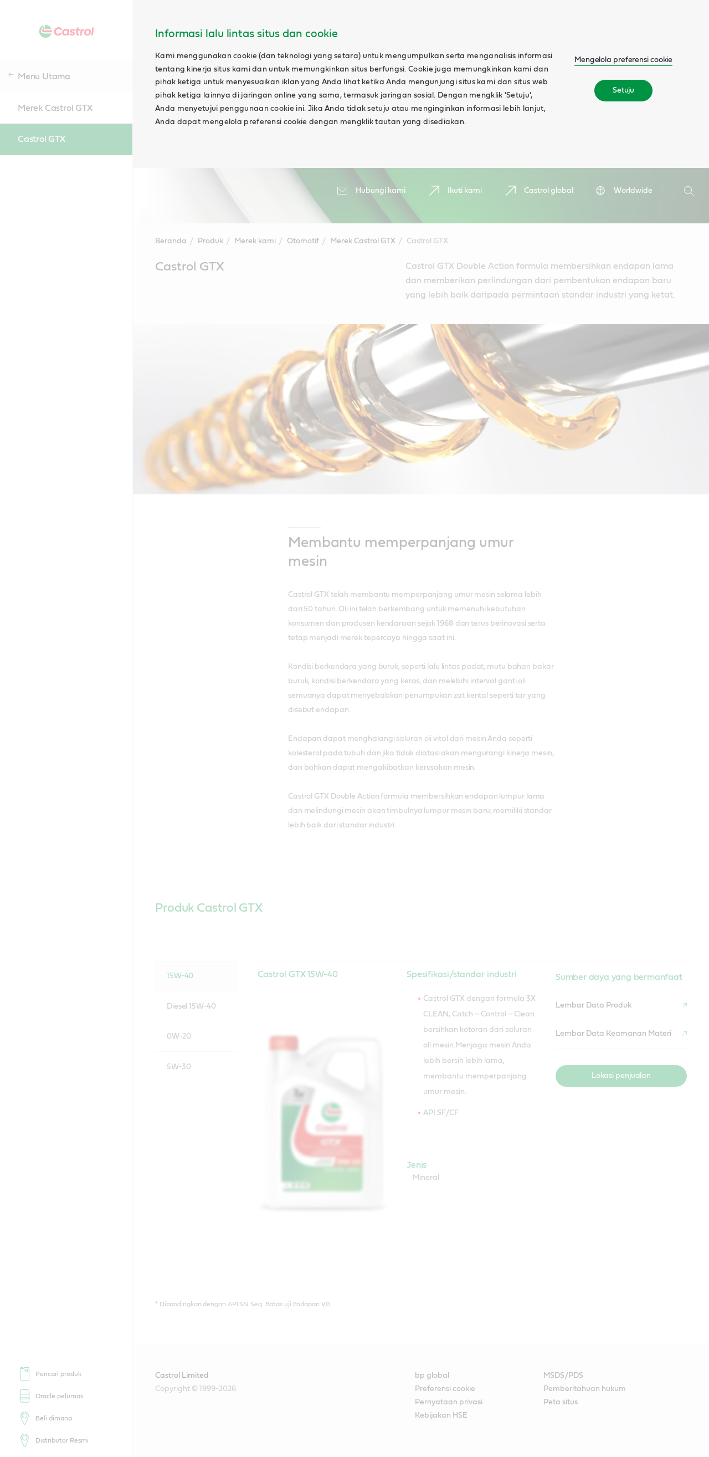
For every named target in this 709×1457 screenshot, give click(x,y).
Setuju (623, 90)
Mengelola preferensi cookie (623, 60)
